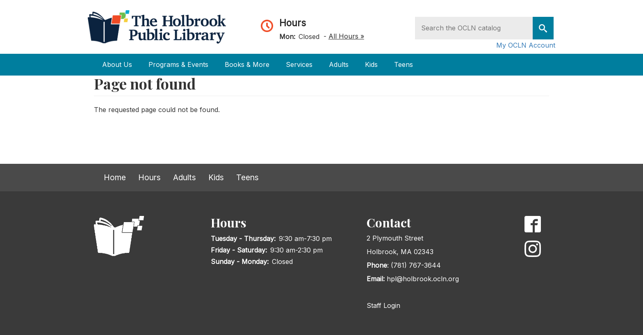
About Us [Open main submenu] (117, 64)
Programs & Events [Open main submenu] (178, 64)
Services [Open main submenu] (299, 64)
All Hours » (346, 36)
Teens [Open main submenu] (403, 64)
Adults (184, 177)
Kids (216, 177)
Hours (292, 22)
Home (115, 177)
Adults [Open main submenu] (339, 64)
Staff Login (383, 305)
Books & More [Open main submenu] (247, 64)
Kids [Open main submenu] (371, 64)
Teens (247, 177)
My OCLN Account (525, 45)
